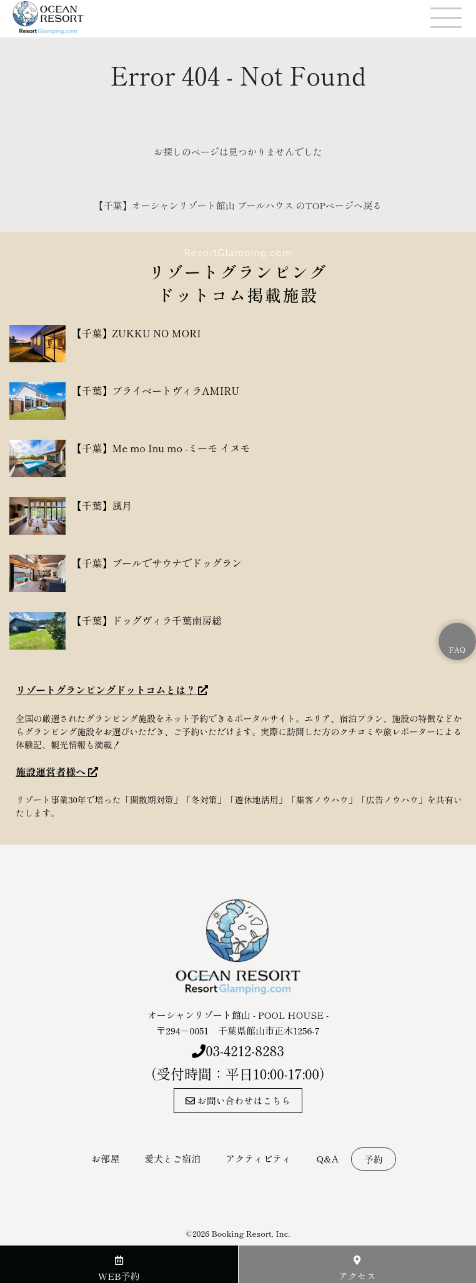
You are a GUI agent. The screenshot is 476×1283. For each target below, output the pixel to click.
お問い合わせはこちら (238, 1100)
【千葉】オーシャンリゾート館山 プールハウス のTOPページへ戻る (238, 205)
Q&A (327, 1158)
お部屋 (105, 1158)
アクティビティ (258, 1158)
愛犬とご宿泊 (172, 1158)
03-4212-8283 (245, 1050)
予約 (373, 1159)
